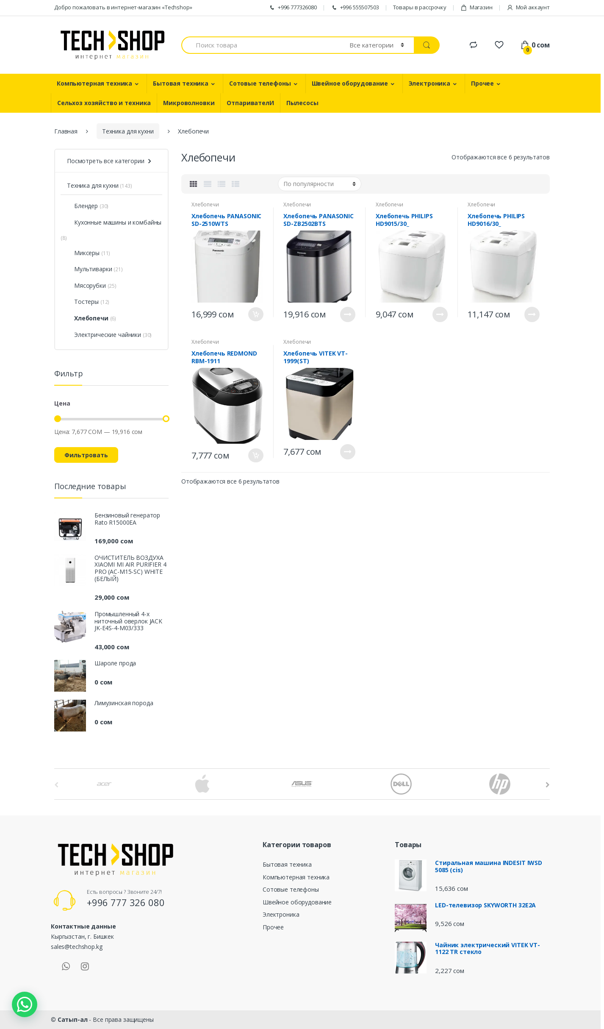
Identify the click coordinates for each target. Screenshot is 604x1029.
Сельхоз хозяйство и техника (104, 103)
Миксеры (83, 253)
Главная (66, 131)
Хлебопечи (205, 204)
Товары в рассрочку (419, 7)
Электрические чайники (104, 335)
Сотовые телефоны (260, 83)
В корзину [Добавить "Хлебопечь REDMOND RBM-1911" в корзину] (255, 455)
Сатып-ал (73, 1019)
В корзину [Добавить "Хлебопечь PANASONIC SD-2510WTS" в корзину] (255, 314)
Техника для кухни (128, 131)
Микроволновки (188, 103)
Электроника (429, 83)
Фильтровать (86, 455)
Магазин (476, 7)
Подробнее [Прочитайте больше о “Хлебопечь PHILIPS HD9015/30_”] (440, 314)
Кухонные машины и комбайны (114, 222)
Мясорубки (86, 285)
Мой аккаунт (528, 7)
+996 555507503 (355, 7)
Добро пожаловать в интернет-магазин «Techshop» (123, 7)
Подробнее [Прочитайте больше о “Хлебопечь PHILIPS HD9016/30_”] (532, 314)
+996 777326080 (293, 7)
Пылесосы (302, 103)
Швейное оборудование (350, 83)
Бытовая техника (180, 83)
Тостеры (83, 302)
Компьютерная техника (94, 83)
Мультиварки (89, 269)
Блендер (82, 206)
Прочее (482, 83)
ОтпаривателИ (250, 103)
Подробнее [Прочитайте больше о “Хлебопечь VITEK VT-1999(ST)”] (347, 451)
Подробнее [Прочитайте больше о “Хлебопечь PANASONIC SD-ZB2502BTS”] (347, 314)
